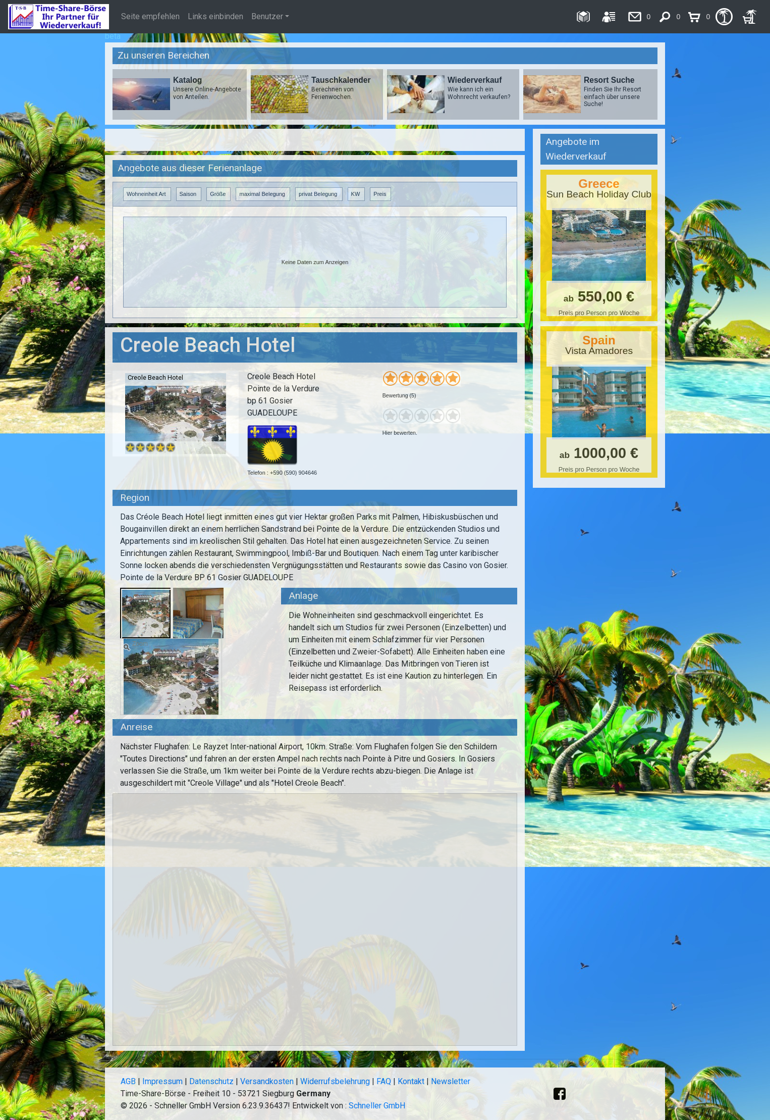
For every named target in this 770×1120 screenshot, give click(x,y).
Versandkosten (267, 1081)
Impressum (162, 1081)
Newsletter (450, 1081)
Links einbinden (215, 16)
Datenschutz (211, 1081)
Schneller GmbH (377, 1105)
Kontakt (411, 1081)
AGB (128, 1081)
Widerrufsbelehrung (335, 1081)
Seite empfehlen (150, 16)
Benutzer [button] (267, 16)
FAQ (383, 1081)
